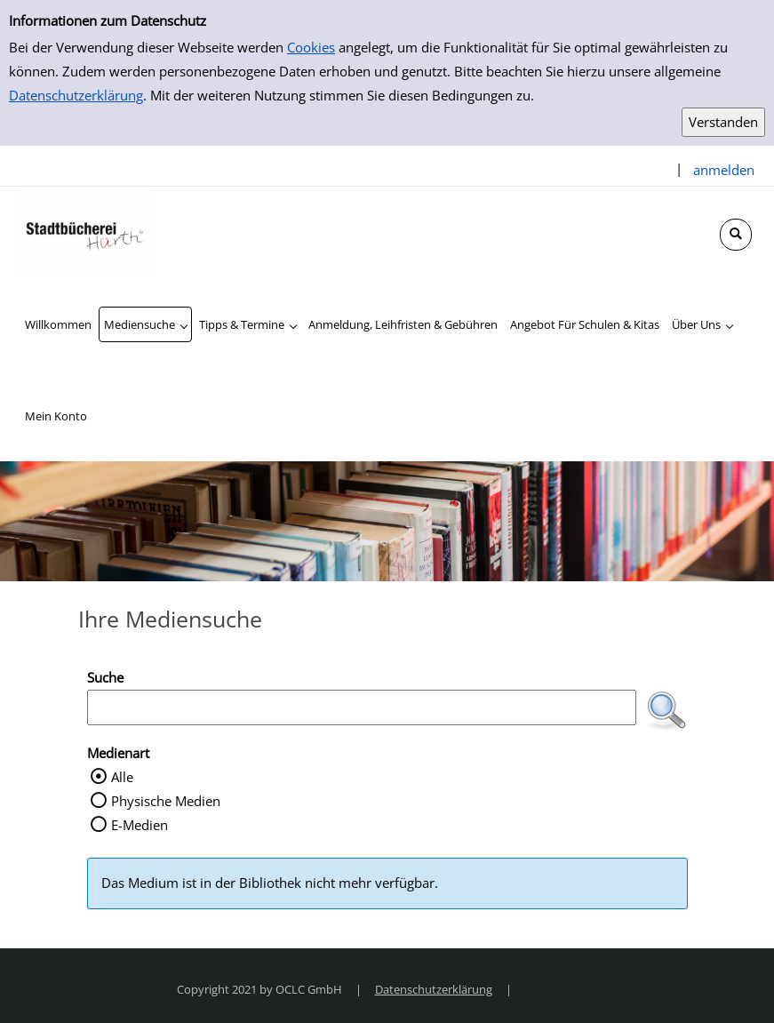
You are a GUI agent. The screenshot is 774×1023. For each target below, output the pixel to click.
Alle (122, 777)
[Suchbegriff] (361, 707)
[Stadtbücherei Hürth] (84, 232)
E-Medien (139, 825)
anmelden (723, 170)
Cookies (311, 47)
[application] (145, 324)
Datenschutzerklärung (76, 95)
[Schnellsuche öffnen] (736, 235)
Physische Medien (165, 801)
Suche (105, 677)
